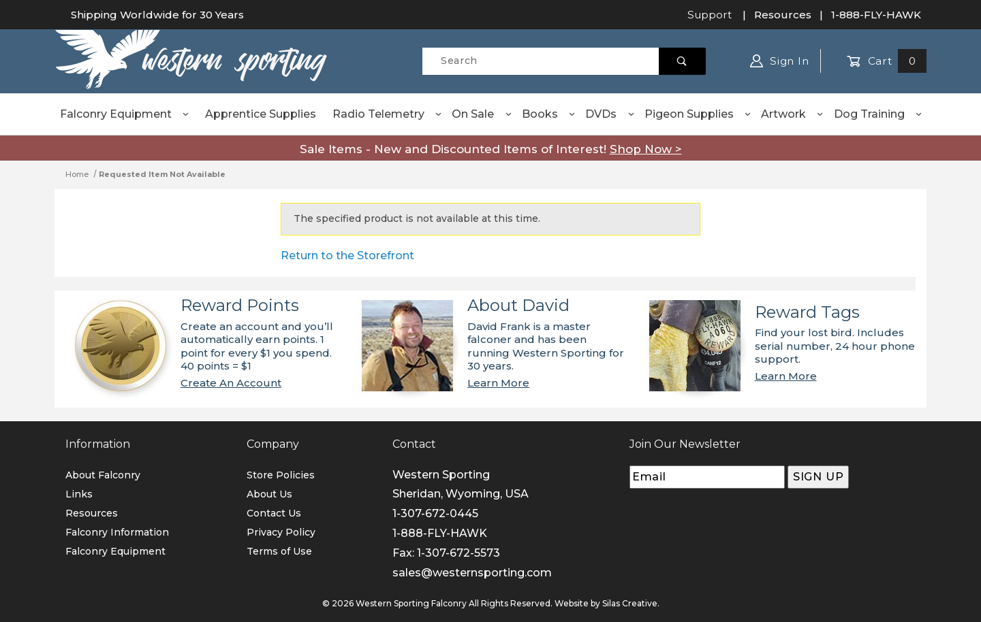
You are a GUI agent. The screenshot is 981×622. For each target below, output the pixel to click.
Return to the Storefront (347, 255)
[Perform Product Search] (682, 61)
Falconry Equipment (125, 114)
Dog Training (878, 114)
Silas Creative (629, 603)
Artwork (792, 114)
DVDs (610, 114)
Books (549, 114)
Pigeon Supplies (698, 114)
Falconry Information (117, 532)
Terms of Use (279, 551)
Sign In (779, 60)
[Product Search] (540, 61)
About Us (269, 494)
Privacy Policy (281, 532)
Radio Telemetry (387, 114)
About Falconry (102, 475)
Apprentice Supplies (260, 114)
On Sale (482, 114)
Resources (782, 14)
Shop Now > (646, 149)
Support (709, 14)
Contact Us (274, 513)
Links (79, 494)
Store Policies (281, 475)
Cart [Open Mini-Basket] (886, 61)
